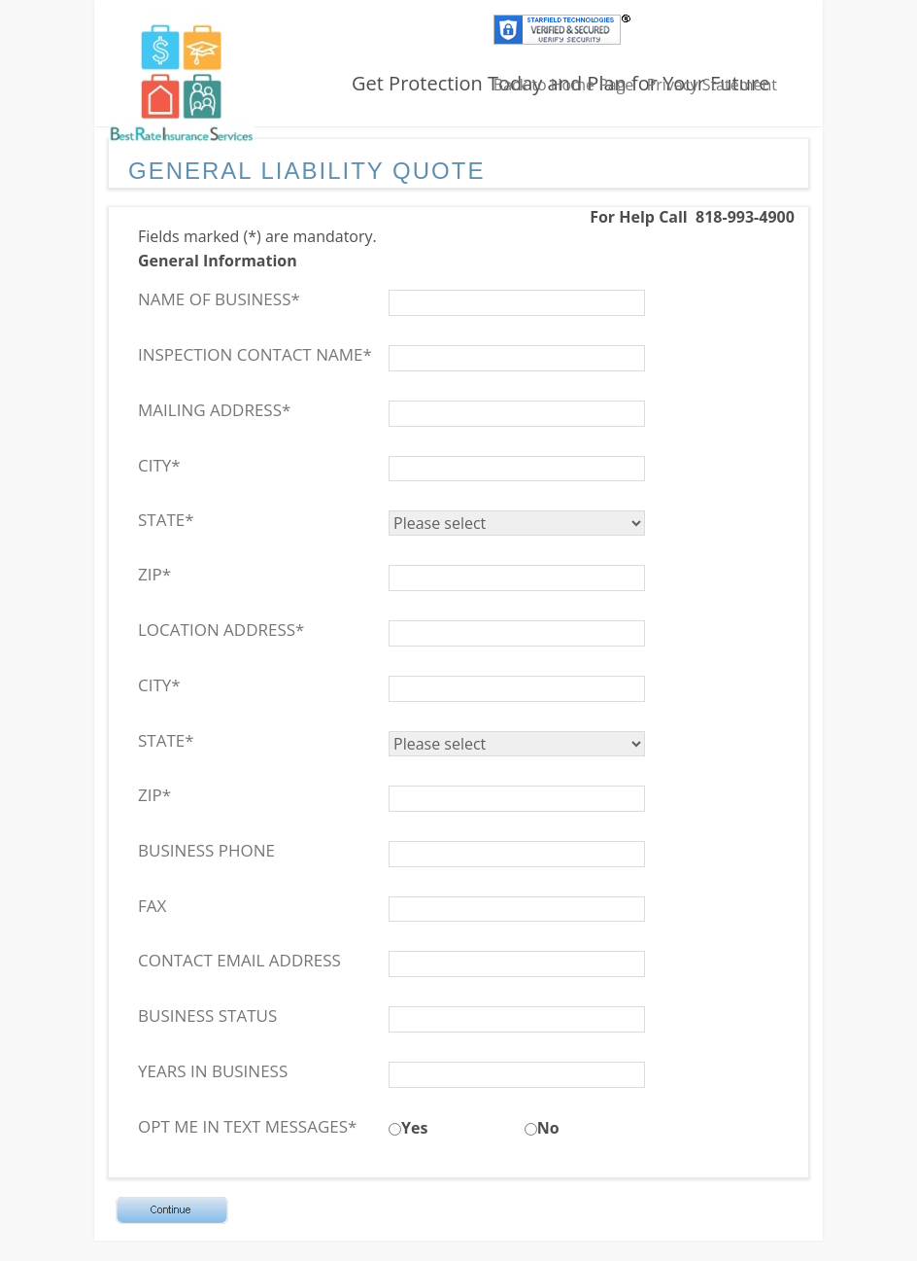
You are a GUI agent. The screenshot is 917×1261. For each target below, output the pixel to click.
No (548, 1127)
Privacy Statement (712, 84)
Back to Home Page (563, 84)
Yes (414, 1127)
